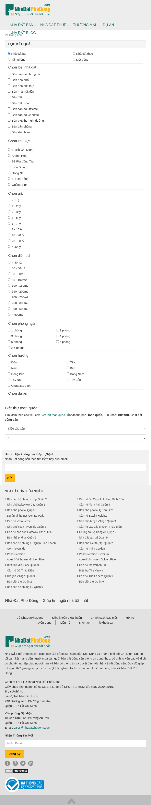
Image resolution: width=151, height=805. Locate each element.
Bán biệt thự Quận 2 (19, 581)
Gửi (9, 478)
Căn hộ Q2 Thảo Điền (20, 570)
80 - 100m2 (17, 279)
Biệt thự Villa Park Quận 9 (23, 565)
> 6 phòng (16, 347)
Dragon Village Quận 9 (21, 576)
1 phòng (15, 330)
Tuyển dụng (44, 622)
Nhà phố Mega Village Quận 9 (97, 521)
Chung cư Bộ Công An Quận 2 (97, 532)
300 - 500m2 (18, 309)
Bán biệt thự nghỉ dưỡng (26, 120)
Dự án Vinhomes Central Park (25, 515)
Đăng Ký (15, 753)
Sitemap (84, 622)
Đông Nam (75, 374)
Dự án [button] (110, 25)
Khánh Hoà (17, 155)
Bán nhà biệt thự (21, 85)
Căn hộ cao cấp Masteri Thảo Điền (100, 526)
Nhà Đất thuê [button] (54, 25)
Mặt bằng (80, 59)
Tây (71, 362)
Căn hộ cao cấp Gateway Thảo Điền (29, 532)
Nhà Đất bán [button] (23, 25)
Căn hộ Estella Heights (93, 515)
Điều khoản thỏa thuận (67, 617)
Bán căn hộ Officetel (23, 109)
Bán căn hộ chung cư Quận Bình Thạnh (31, 543)
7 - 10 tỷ (15, 229)
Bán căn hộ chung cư (24, 74)
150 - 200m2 (18, 291)
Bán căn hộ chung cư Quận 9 (25, 586)
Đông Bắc (16, 374)
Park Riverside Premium (94, 554)
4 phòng (63, 336)
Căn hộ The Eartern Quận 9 (96, 576)
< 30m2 (15, 262)
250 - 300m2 (18, 303)
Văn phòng (17, 59)
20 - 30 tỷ (16, 241)
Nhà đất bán (17, 53)
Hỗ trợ (130, 617)
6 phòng (63, 341)
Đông (13, 362)
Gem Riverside (16, 548)
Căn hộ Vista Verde (19, 521)
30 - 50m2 (16, 268)
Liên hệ (65, 622)
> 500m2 (15, 314)
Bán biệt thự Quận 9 (91, 581)
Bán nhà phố (18, 80)
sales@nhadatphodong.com (32, 727)
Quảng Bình (18, 184)
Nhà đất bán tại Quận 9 (93, 537)
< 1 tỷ (13, 200)
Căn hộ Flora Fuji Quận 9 (94, 504)
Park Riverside (16, 554)
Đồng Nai (16, 173)
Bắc (71, 368)
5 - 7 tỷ (14, 223)
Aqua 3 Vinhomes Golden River (26, 559)
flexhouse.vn (107, 622)
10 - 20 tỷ (16, 235)
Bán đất (15, 97)
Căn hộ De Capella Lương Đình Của (101, 499)
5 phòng (15, 341)
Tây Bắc (74, 379)
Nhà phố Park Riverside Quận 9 (26, 526)
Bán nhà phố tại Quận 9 (21, 510)
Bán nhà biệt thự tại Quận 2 (96, 543)
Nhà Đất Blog (23, 33)
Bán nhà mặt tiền (21, 91)
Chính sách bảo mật (104, 617)
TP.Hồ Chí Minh (20, 149)
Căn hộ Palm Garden (92, 548)
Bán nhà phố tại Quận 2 (21, 537)
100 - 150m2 (18, 285)
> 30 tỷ (14, 246)
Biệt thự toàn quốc (53, 415)
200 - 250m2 (18, 297)
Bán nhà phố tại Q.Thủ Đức (96, 510)
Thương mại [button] (86, 25)
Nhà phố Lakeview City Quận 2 (26, 504)
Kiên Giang (17, 167)
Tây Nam (15, 379)
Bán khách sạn (19, 132)
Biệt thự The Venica (91, 570)
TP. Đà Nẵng (18, 178)
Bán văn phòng (20, 126)
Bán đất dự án (19, 103)
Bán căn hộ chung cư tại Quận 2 (27, 499)
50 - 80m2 (16, 274)
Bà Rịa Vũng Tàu (21, 161)
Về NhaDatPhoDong (30, 617)
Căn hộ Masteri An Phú (93, 565)
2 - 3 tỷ (14, 212)
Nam (12, 368)
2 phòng (63, 330)
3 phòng (15, 336)
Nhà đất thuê (83, 53)
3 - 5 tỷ (14, 217)
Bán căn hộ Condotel (24, 114)
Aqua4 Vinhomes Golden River (98, 559)
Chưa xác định (19, 385)
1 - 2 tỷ (14, 206)
